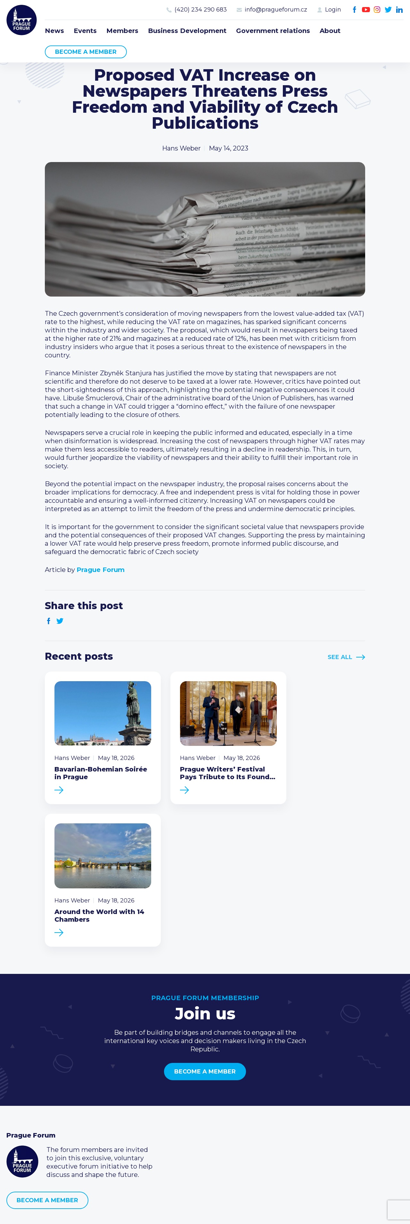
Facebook (355, 10)
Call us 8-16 (292, 1094)
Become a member (86, 51)
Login (333, 9)
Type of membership (174, 1105)
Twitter (388, 10)
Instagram (377, 10)
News (54, 31)
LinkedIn (400, 10)
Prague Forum (22, 21)
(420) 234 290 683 (201, 9)
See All (340, 657)
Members (122, 31)
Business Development (187, 31)
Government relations (273, 31)
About (330, 31)
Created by (205, 1211)
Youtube (366, 10)
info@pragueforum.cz (276, 9)
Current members (169, 1094)
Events (85, 31)
